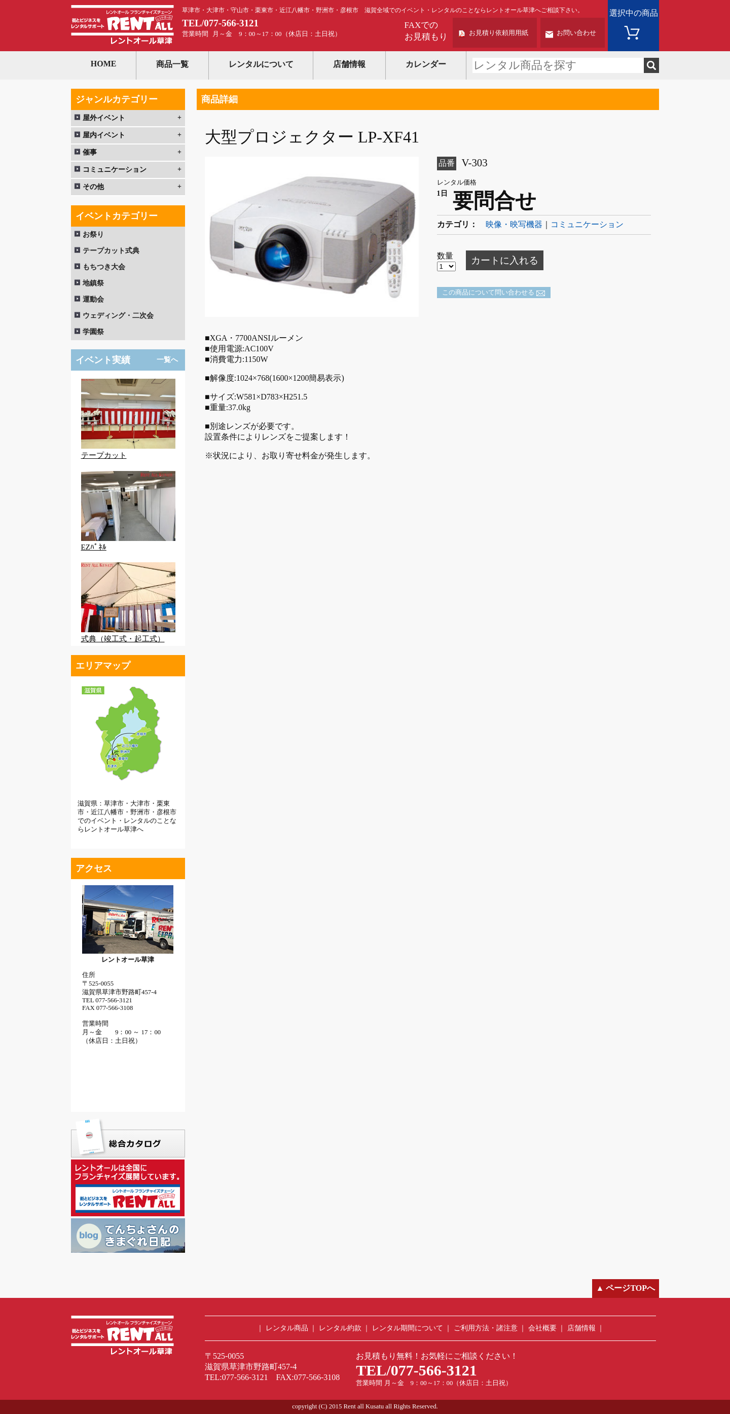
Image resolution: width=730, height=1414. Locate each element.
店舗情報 (349, 64)
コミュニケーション (587, 224)
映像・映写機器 (514, 224)
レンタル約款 (340, 1328)
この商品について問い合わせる (488, 292)
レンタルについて (261, 64)
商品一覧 (172, 64)
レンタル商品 (287, 1328)
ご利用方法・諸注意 (486, 1328)
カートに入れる (504, 260)
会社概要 (542, 1328)
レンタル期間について (407, 1328)
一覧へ (167, 360)
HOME (104, 63)
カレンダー (426, 64)
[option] (312, 237)
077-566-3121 (231, 23)
